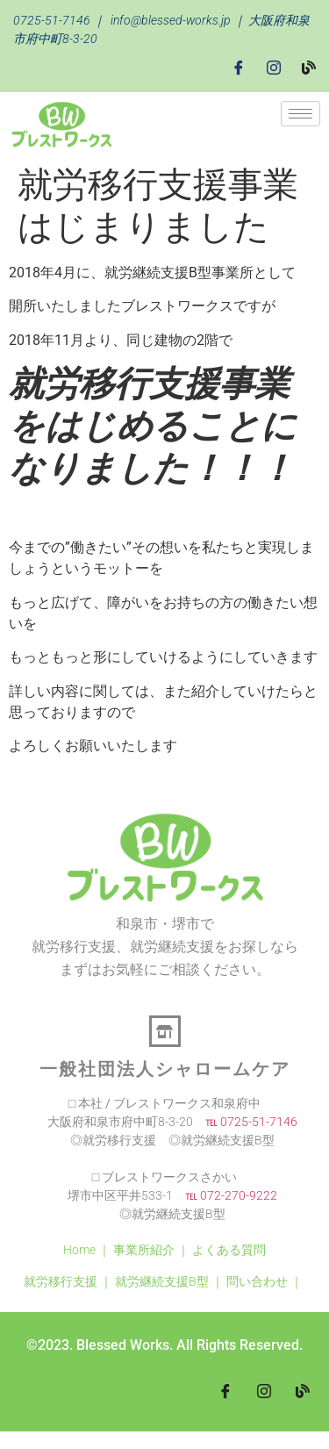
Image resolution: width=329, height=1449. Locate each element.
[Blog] (309, 66)
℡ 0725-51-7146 (245, 1122)
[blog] (303, 1391)
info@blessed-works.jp (171, 20)
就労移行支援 (60, 1281)
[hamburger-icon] (300, 113)
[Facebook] (239, 66)
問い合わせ (257, 1281)
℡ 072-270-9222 (225, 1195)
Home (79, 1250)
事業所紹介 (144, 1250)
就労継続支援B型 (162, 1281)
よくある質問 (229, 1250)
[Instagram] (274, 66)
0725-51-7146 (51, 20)
